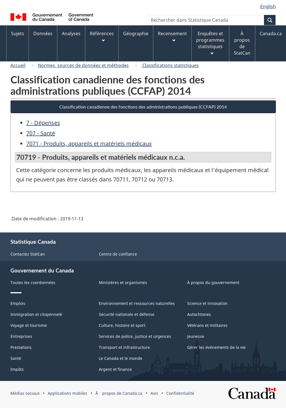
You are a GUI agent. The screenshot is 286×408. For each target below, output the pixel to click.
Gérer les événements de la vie (216, 347)
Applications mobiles (67, 393)
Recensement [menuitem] (172, 36)
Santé (15, 358)
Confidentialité (180, 393)
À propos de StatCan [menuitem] (242, 43)
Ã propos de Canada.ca (118, 393)
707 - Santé (40, 133)
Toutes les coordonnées (32, 282)
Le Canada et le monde (120, 358)
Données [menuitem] (43, 33)
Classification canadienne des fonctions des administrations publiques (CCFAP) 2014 (143, 106)
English (268, 6)
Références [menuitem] (102, 36)
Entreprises (21, 336)
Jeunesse (195, 336)
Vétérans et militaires (207, 325)
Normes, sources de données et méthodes (83, 65)
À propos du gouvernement (213, 282)
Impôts (17, 369)
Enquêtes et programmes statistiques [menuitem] (210, 42)
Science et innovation (207, 303)
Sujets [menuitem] (17, 33)
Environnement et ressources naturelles (137, 303)
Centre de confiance (118, 254)
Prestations (21, 347)
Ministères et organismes (123, 282)
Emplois (17, 303)
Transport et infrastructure (124, 347)
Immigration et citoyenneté (36, 314)
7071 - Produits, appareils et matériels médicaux (89, 143)
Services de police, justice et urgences (135, 336)
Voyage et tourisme (28, 325)
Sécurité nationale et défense (126, 314)
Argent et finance (115, 369)
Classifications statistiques (170, 65)
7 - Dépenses (43, 123)
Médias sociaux (25, 393)
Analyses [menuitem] (71, 33)
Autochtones (199, 314)
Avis (154, 393)
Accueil (17, 65)
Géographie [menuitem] (136, 33)
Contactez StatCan (27, 254)
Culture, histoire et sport (122, 325)
